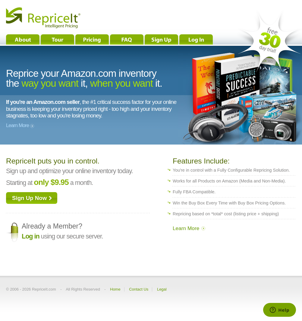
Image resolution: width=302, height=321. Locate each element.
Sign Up (161, 39)
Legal (162, 289)
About (22, 39)
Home (115, 289)
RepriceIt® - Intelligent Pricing (43, 17)
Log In (196, 39)
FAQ (126, 39)
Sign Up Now (29, 198)
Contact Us (138, 289)
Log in (30, 236)
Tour (57, 39)
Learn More (21, 125)
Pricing (92, 39)
